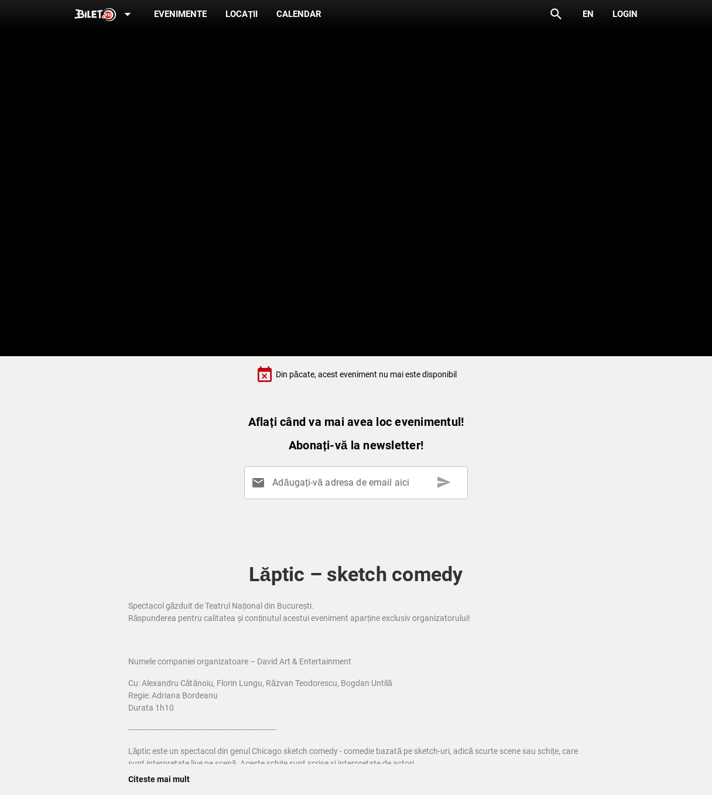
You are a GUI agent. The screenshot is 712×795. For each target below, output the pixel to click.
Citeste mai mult (159, 779)
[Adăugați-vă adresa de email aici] (358, 482)
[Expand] (105, 15)
